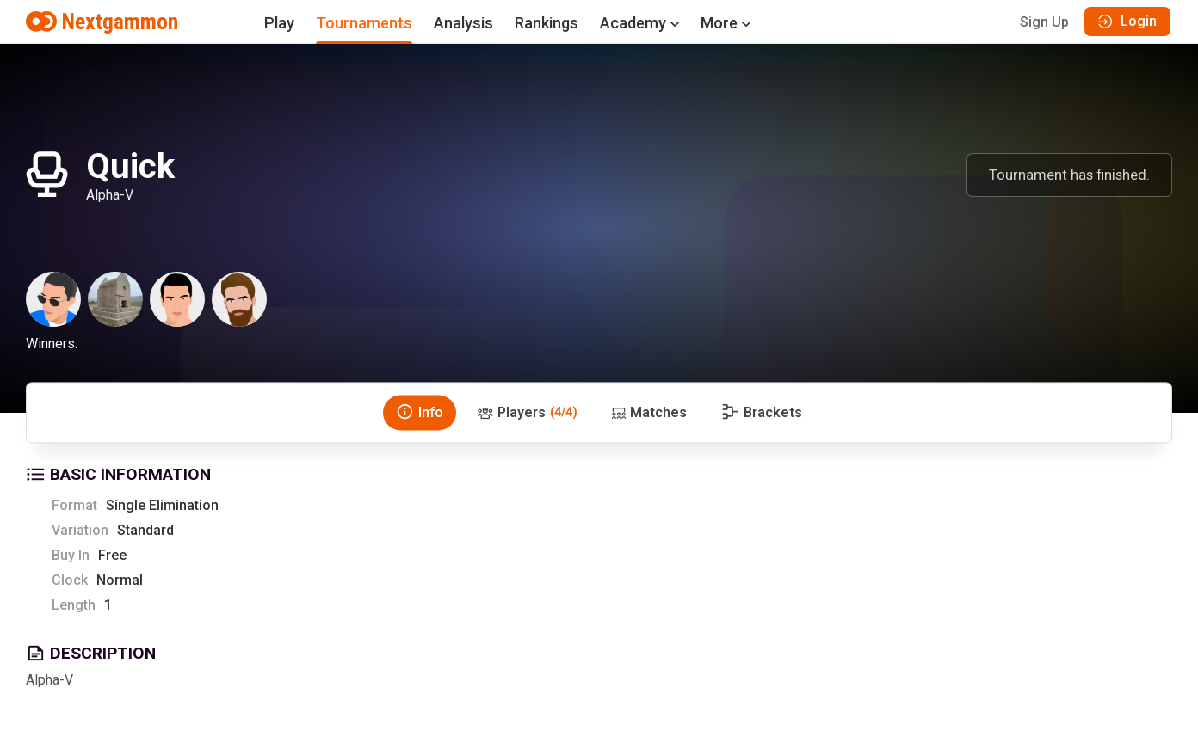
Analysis (463, 23)
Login (1127, 21)
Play (279, 23)
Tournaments (364, 23)
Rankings (546, 23)
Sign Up (1044, 22)
